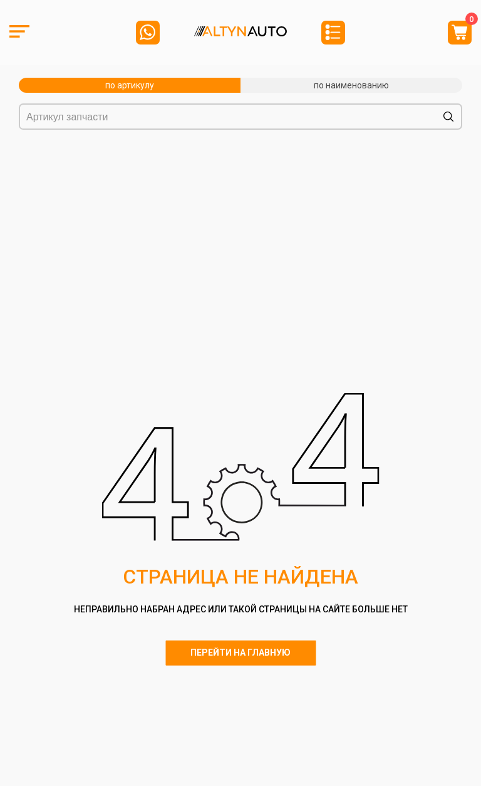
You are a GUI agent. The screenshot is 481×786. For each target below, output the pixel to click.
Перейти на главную (240, 652)
